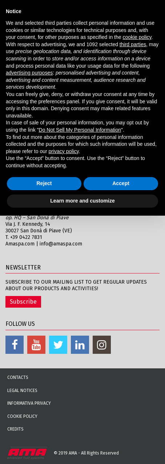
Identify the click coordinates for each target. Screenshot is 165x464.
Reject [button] (44, 183)
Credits (15, 429)
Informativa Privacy (29, 403)
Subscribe (23, 301)
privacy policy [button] (64, 151)
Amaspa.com (20, 244)
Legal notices (22, 390)
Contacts (17, 377)
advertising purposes (29, 73)
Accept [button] (120, 183)
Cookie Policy (22, 416)
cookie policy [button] (136, 37)
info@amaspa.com (61, 244)
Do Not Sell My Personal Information (80, 130)
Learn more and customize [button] (82, 201)
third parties (133, 44)
